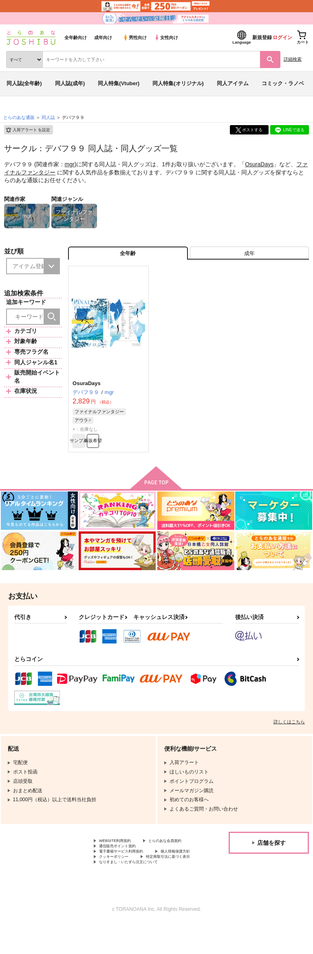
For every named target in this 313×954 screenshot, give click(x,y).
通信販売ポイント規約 (123, 864)
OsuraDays (259, 164)
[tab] (249, 256)
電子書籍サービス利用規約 (128, 871)
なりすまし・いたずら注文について (138, 892)
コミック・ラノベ (283, 83)
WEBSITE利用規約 (120, 850)
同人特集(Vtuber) (118, 83)
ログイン (282, 37)
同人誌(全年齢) (24, 83)
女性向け (166, 37)
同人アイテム (233, 83)
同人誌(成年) (70, 83)
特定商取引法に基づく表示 (128, 885)
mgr (70, 164)
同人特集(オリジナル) (178, 83)
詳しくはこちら (289, 730)
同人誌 (48, 117)
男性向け (135, 37)
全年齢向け (75, 37)
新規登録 (262, 37)
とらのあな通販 (19, 117)
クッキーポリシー (175, 878)
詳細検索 (293, 59)
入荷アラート (27, 130)
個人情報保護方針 (118, 878)
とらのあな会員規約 (121, 857)
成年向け (103, 37)
